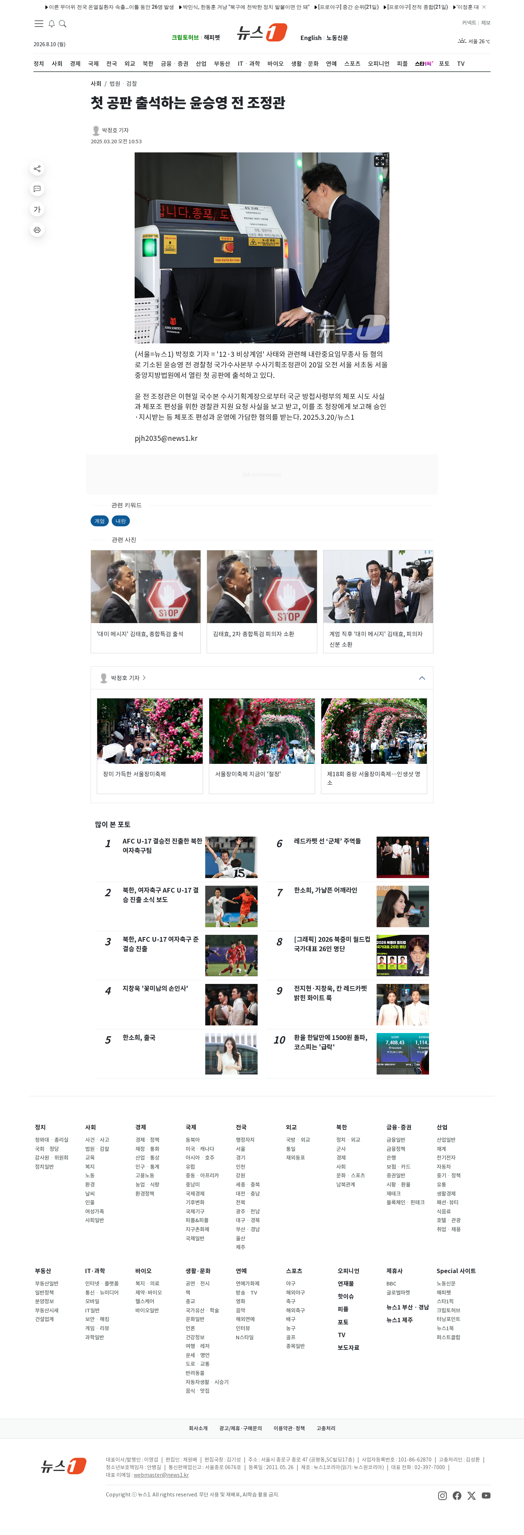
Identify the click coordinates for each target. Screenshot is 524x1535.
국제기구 (195, 1211)
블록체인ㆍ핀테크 (405, 1202)
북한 (341, 1127)
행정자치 (245, 1140)
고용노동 (144, 1175)
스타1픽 (445, 1301)
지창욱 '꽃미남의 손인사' (155, 988)
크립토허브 (185, 37)
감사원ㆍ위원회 (51, 1158)
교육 (90, 1158)
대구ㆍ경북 (248, 1220)
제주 (240, 1247)
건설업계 (44, 1319)
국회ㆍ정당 (47, 1149)
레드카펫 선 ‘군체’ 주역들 (327, 841)
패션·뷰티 (447, 1202)
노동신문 (337, 38)
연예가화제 (247, 1283)
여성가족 (94, 1211)
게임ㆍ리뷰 (97, 1328)
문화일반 (195, 1319)
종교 (190, 1301)
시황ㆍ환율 (398, 1184)
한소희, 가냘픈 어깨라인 (325, 890)
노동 (90, 1175)
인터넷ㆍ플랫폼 (102, 1283)
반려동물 (195, 1373)
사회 (90, 1127)
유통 (441, 1184)
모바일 (92, 1301)
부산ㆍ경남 (248, 1229)
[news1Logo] (63, 1465)
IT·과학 (95, 1271)
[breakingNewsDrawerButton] (51, 23)
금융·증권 (399, 1127)
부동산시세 (47, 1310)
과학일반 (94, 1337)
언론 (190, 1328)
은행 (391, 1158)
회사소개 (198, 1428)
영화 (240, 1301)
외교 (291, 1127)
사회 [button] (96, 83)
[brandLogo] (262, 31)
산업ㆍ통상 (147, 1158)
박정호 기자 (115, 130)
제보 (486, 23)
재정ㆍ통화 (147, 1149)
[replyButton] (37, 189)
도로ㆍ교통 (198, 1364)
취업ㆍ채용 (449, 1229)
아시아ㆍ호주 (200, 1158)
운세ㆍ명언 (198, 1355)
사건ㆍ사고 (97, 1140)
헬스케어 (144, 1301)
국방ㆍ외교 (298, 1140)
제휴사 (394, 1271)
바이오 (143, 1271)
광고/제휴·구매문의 (240, 1428)
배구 (290, 1319)
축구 (290, 1301)
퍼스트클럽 (448, 1337)
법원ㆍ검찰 (97, 1149)
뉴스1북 (445, 1328)
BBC (391, 1283)
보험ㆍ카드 (398, 1167)
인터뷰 (243, 1328)
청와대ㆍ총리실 (51, 1140)
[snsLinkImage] (442, 1495)
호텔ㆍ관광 (449, 1220)
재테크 (393, 1194)
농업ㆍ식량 (147, 1184)
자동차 (444, 1167)
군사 (341, 1149)
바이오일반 (147, 1310)
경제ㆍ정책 (147, 1140)
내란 (121, 521)
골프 (290, 1337)
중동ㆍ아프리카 (202, 1175)
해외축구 (295, 1310)
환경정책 (144, 1194)
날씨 (90, 1194)
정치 (40, 1127)
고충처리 (326, 1428)
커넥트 (469, 23)
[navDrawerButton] (38, 23)
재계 (441, 1149)
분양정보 (44, 1301)
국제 (191, 1127)
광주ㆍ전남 (248, 1211)
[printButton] (37, 229)
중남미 (193, 1184)
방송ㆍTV (246, 1292)
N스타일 (245, 1337)
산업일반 (446, 1140)
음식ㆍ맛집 (198, 1391)
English (311, 38)
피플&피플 (197, 1220)
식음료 (444, 1211)
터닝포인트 (448, 1319)
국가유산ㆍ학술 (202, 1310)
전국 (241, 1127)
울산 (240, 1238)
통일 (290, 1149)
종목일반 (295, 1346)
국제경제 (195, 1194)
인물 (90, 1202)
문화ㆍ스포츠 (350, 1175)
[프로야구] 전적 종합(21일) (333, 7)
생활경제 (446, 1194)
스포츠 (294, 1271)
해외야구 (295, 1292)
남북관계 (345, 1184)
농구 (290, 1328)
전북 (240, 1202)
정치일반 (44, 1167)
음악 (240, 1310)
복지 (90, 1167)
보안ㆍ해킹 (97, 1319)
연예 (241, 1271)
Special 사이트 (456, 1271)
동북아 (193, 1140)
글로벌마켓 (398, 1292)
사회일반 (94, 1220)
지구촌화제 (197, 1229)
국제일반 (195, 1238)
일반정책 (44, 1292)
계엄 (100, 521)
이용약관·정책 (289, 1428)
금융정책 (395, 1149)
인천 (240, 1167)
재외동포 (295, 1158)
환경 (90, 1184)
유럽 (190, 1167)
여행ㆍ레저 (198, 1346)
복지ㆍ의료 (147, 1283)
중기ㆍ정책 (449, 1175)
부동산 (43, 1271)
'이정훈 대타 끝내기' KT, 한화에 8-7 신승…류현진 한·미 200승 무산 (446, 7)
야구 (290, 1283)
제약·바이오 (148, 1292)
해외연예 (245, 1319)
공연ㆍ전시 (198, 1283)
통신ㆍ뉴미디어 (102, 1292)
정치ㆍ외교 (348, 1140)
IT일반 (92, 1310)
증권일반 (395, 1175)
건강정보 (195, 1337)
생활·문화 (198, 1271)
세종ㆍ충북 (248, 1184)
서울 (240, 1149)
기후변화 (195, 1202)
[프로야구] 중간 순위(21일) (264, 7)
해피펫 (212, 37)
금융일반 (395, 1140)
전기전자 (446, 1158)
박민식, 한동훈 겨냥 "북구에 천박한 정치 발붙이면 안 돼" (161, 7)
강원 (240, 1175)
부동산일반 (47, 1283)
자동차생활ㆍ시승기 (207, 1382)
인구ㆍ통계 (147, 1167)
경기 (240, 1158)
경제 (140, 1127)
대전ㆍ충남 (248, 1194)
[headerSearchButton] (62, 23)
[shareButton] (37, 168)
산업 (442, 1127)
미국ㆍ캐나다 (200, 1149)
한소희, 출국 (139, 1037)
